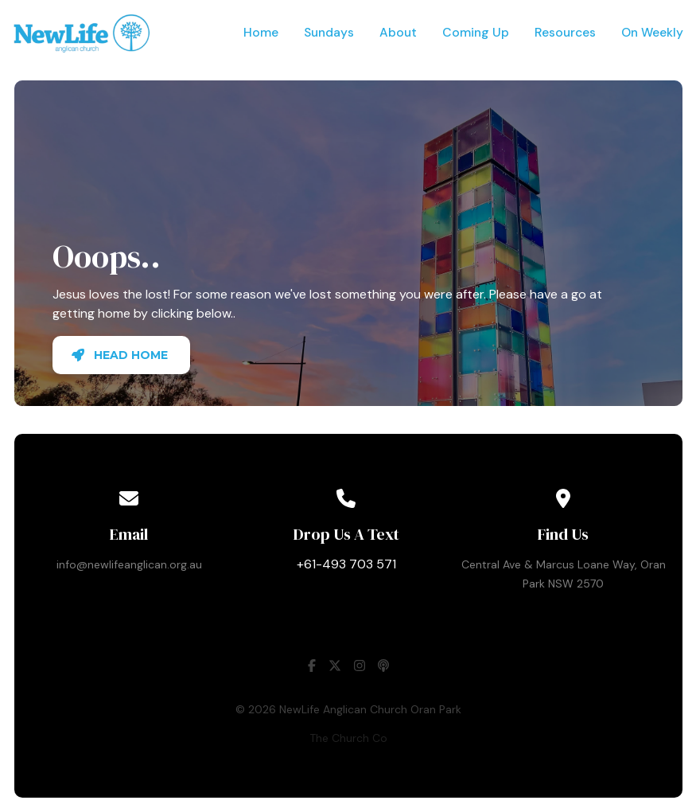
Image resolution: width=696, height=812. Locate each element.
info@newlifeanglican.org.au (129, 564)
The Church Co (348, 738)
